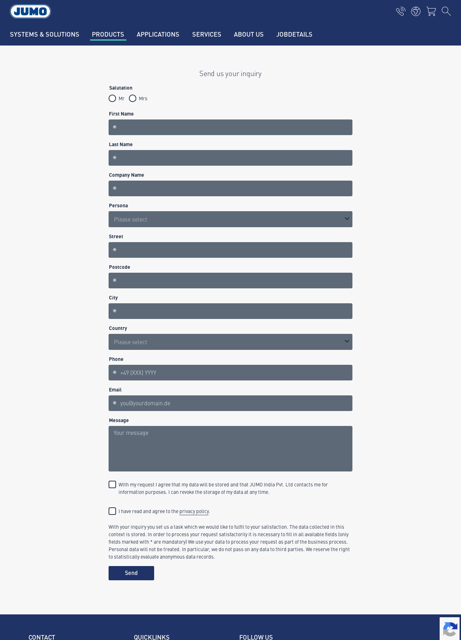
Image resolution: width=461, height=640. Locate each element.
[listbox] (231, 219)
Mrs (143, 98)
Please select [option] (130, 219)
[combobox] (231, 342)
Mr (122, 98)
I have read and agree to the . (164, 511)
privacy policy (194, 510)
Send (131, 573)
